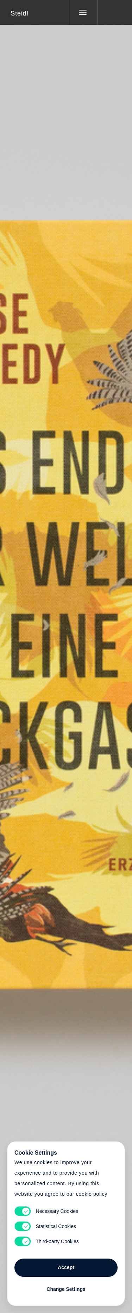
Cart (66, 652)
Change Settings (65, 1289)
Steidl (19, 13)
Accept (66, 1267)
